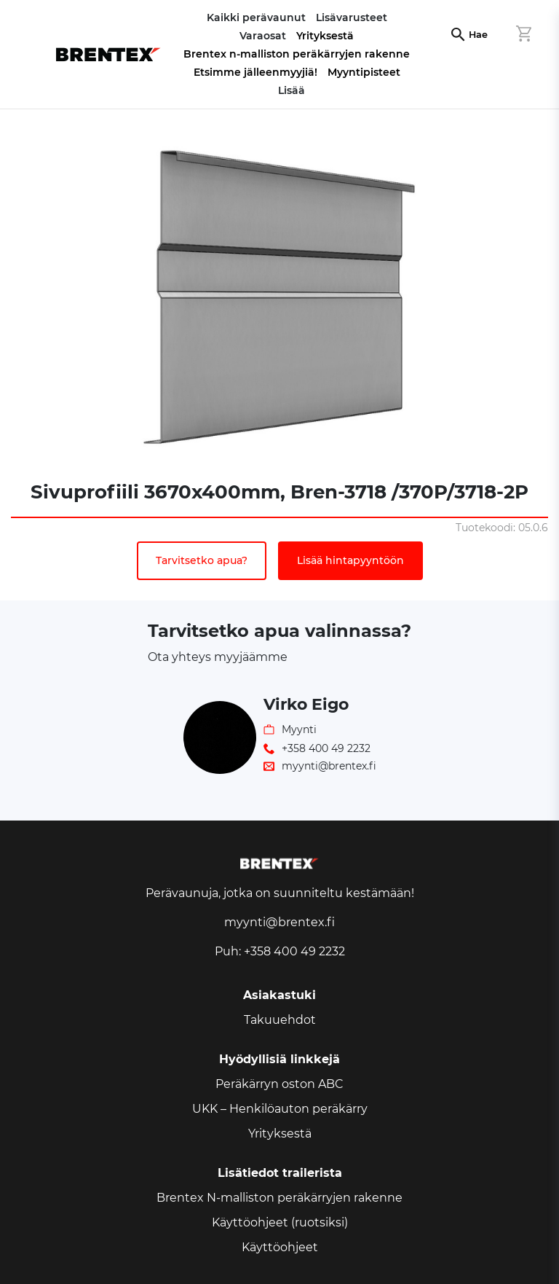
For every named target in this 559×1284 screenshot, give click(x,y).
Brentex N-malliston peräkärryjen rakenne (279, 1198)
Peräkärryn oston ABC (279, 1084)
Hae (478, 34)
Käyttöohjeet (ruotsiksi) (280, 1222)
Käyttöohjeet (280, 1247)
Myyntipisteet (364, 72)
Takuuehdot (280, 1020)
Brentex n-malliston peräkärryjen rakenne (296, 53)
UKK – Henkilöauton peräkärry (280, 1109)
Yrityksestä (325, 35)
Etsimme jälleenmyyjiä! (255, 72)
